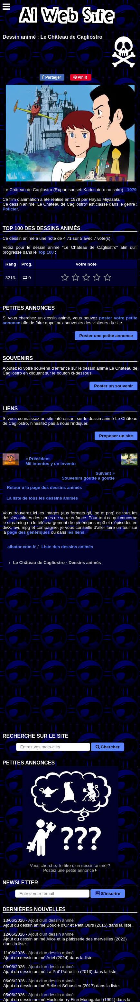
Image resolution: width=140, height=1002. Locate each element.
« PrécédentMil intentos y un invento (50, 461)
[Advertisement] (70, 657)
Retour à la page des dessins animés (44, 487)
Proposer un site (116, 435)
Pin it (80, 77)
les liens (76, 532)
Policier (10, 209)
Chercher (107, 746)
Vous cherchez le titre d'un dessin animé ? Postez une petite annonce (70, 819)
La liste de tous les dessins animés (42, 498)
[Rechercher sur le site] (53, 747)
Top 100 (46, 252)
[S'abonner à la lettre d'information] (52, 894)
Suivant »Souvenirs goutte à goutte (88, 476)
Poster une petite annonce (106, 335)
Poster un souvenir (113, 386)
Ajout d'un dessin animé (51, 920)
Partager (51, 77)
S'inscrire (107, 893)
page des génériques (28, 532)
